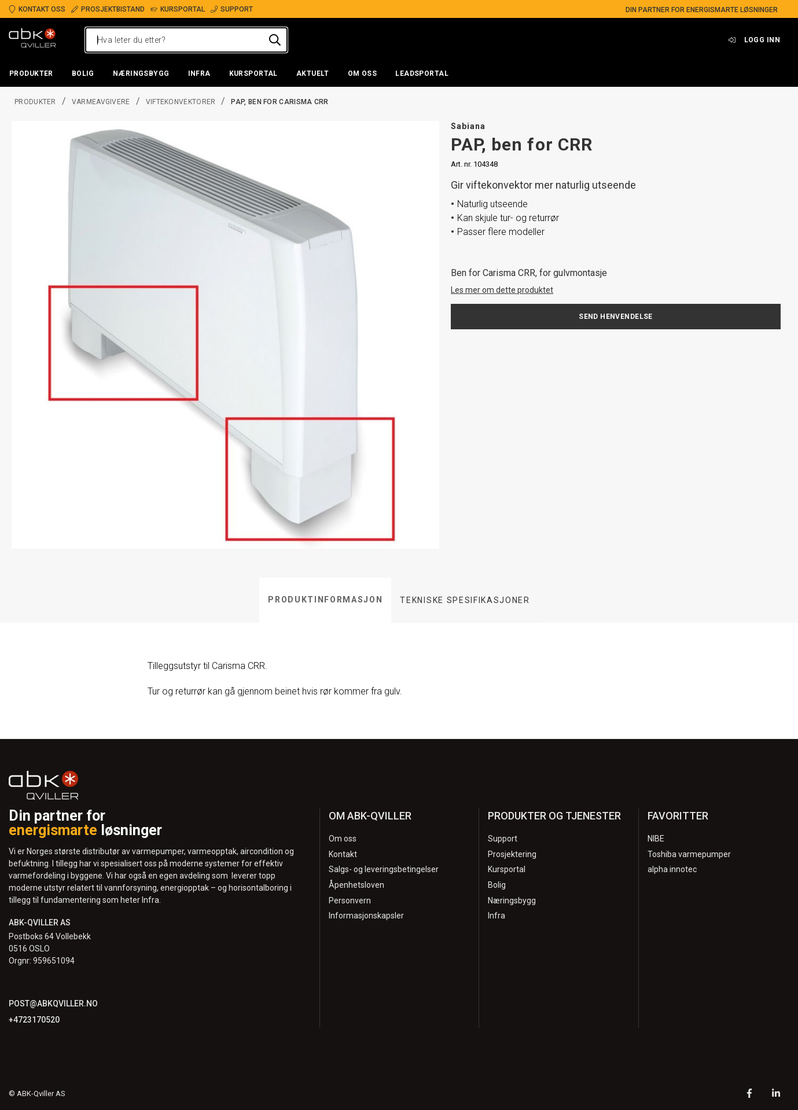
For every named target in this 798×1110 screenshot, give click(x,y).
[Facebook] (749, 1094)
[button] (31, 74)
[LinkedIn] (776, 1094)
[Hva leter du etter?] (186, 40)
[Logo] (32, 40)
